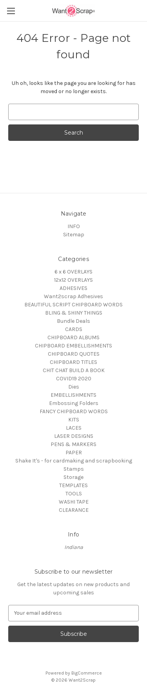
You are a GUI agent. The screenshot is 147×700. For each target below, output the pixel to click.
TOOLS (73, 493)
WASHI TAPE (74, 501)
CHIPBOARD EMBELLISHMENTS (73, 345)
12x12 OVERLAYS (73, 280)
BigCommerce (86, 673)
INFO (73, 226)
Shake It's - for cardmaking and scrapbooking (73, 460)
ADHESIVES (73, 288)
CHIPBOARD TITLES (73, 362)
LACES (74, 428)
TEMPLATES (73, 485)
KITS (73, 419)
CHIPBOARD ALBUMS (73, 337)
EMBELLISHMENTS (73, 395)
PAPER (73, 452)
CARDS (73, 329)
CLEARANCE (74, 510)
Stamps (74, 469)
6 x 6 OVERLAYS (73, 271)
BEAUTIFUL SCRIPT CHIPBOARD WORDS (73, 304)
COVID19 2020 (73, 378)
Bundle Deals (73, 321)
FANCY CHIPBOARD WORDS (74, 411)
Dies (73, 386)
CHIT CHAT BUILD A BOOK (74, 370)
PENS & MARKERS (73, 444)
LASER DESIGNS (73, 436)
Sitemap (73, 234)
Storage (73, 477)
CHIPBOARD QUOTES (74, 354)
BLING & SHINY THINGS (73, 313)
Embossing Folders (73, 403)
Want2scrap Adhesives (73, 296)
